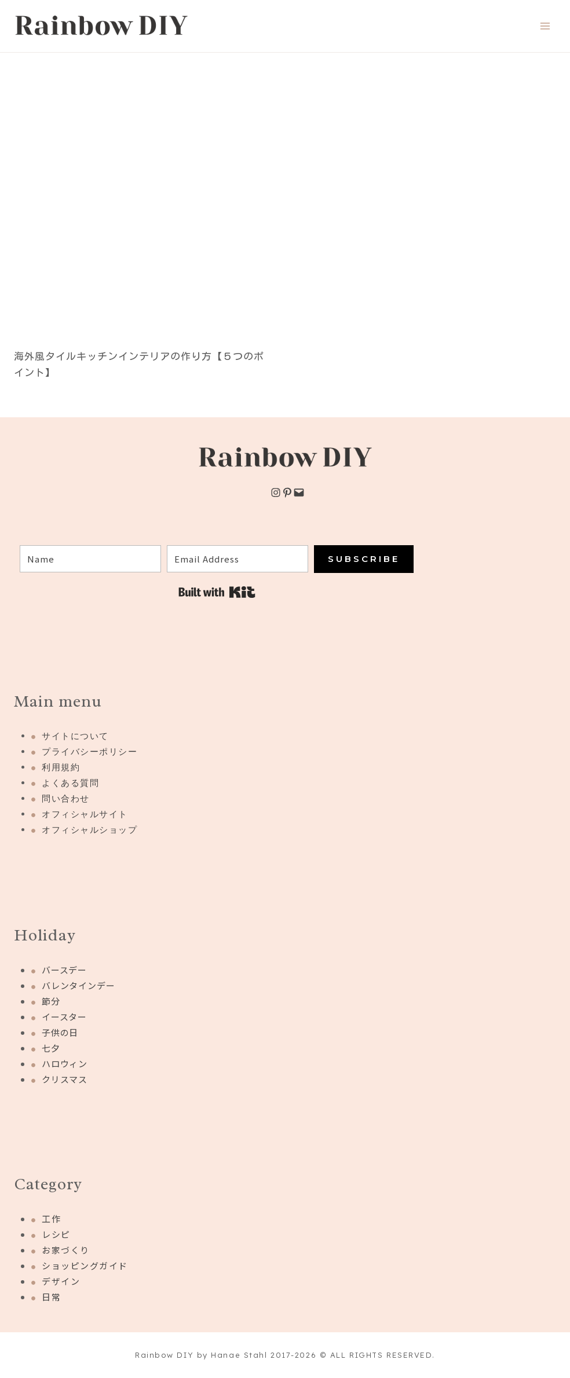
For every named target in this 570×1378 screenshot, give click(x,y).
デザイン (61, 1281)
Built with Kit (216, 592)
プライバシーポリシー (89, 751)
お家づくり (66, 1250)
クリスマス (64, 1079)
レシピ (56, 1234)
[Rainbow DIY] (101, 26)
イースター (64, 1016)
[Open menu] (545, 26)
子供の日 (60, 1032)
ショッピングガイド (85, 1265)
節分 (51, 1001)
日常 (51, 1297)
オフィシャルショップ (89, 829)
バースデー (64, 970)
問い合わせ (66, 798)
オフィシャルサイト (85, 814)
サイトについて (75, 735)
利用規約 (61, 767)
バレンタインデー (78, 985)
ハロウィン (64, 1063)
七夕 (51, 1048)
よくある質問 (70, 782)
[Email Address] (237, 558)
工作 (51, 1218)
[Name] (90, 558)
